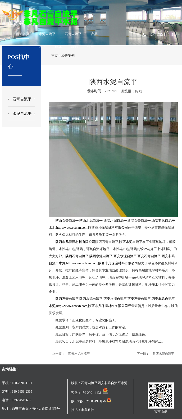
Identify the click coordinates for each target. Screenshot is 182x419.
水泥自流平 (47, 34)
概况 (58, 46)
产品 (94, 34)
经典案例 (68, 55)
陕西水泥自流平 (163, 353)
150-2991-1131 (162, 34)
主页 (54, 55)
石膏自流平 (73, 34)
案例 (74, 46)
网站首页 (22, 34)
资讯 (42, 46)
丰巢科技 (87, 410)
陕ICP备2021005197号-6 (91, 401)
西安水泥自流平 (79, 353)
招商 (90, 46)
